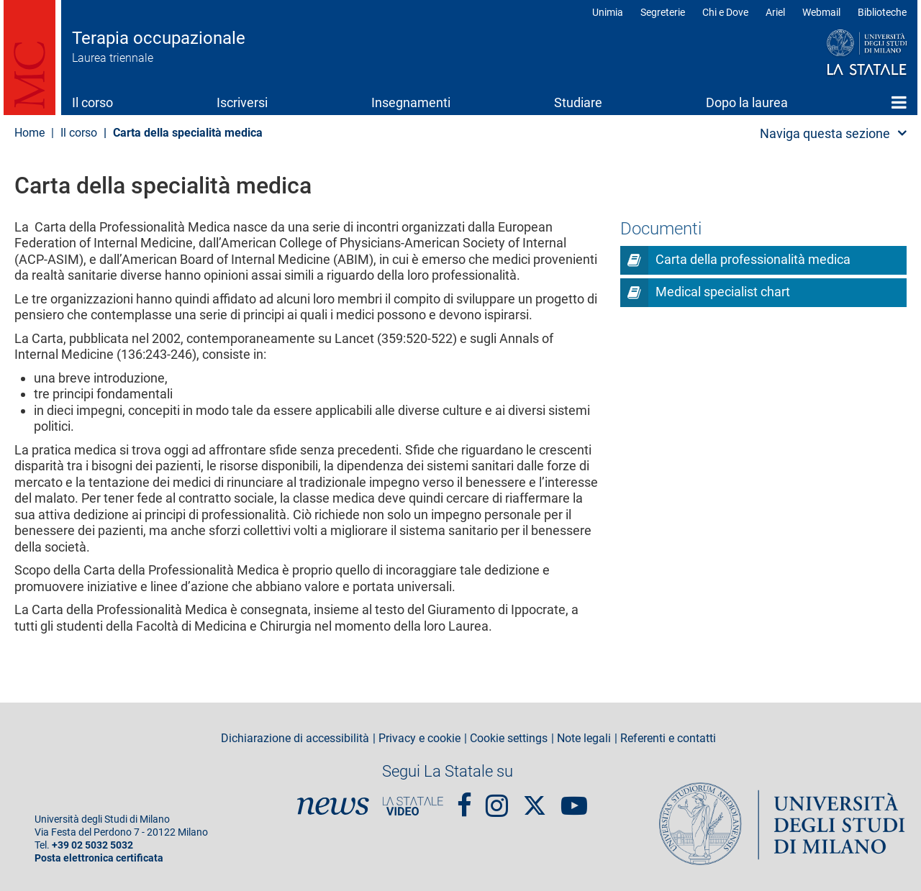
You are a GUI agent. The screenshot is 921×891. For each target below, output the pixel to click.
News (333, 806)
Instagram (497, 799)
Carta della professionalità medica (752, 259)
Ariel (775, 12)
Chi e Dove (725, 12)
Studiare (578, 102)
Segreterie (662, 12)
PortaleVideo (413, 806)
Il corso (92, 102)
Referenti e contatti (668, 738)
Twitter (535, 798)
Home (899, 102)
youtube (574, 799)
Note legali (584, 738)
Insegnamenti (410, 102)
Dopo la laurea (747, 102)
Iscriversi (242, 102)
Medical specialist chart (722, 291)
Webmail (821, 12)
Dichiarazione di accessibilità (295, 738)
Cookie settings (509, 738)
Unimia (607, 12)
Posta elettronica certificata (99, 858)
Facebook (464, 799)
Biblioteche (882, 12)
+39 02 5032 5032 (92, 845)
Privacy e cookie (419, 738)
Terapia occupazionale (158, 38)
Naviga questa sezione (825, 133)
